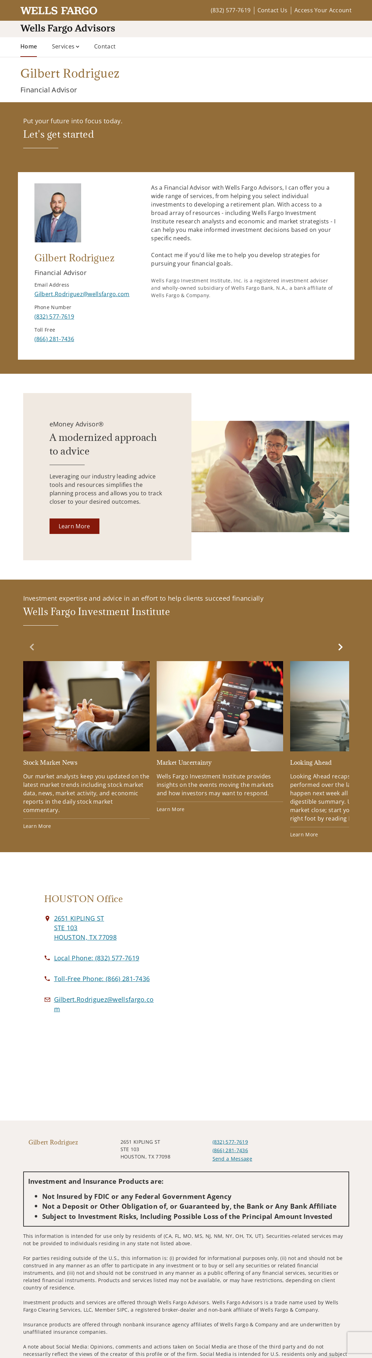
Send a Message (232, 1158)
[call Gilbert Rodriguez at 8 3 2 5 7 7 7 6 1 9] (54, 316)
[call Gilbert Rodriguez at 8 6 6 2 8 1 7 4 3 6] (54, 339)
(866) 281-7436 (230, 1150)
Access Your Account (323, 10)
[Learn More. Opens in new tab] (74, 526)
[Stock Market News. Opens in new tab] (86, 745)
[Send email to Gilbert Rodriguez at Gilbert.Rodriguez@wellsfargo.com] (82, 294)
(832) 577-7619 (230, 10)
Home (28, 46)
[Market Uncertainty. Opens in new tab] (220, 737)
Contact (105, 46)
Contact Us (272, 10)
